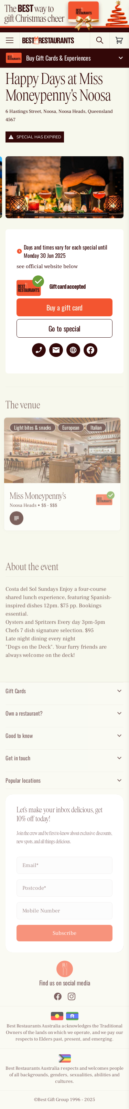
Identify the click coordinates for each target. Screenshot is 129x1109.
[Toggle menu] (9, 40)
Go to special (65, 328)
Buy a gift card (64, 307)
